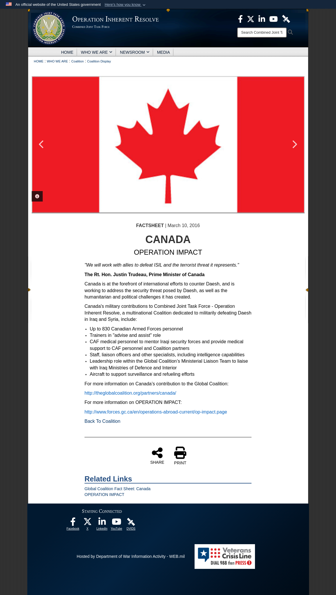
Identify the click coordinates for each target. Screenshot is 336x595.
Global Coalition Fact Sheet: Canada (117, 488)
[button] (126, 5)
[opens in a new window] (73, 523)
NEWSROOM (135, 52)
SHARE (157, 456)
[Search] (262, 32)
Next (294, 144)
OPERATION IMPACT (104, 494)
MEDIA (163, 52)
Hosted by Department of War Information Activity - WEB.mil (131, 556)
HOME (67, 52)
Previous (42, 144)
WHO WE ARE (97, 52)
